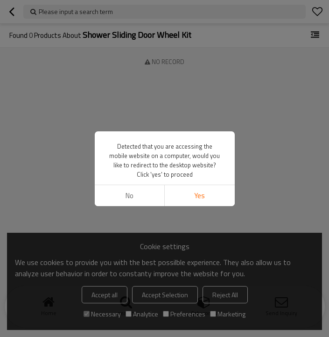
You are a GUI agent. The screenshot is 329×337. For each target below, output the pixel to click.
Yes (199, 195)
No (129, 195)
